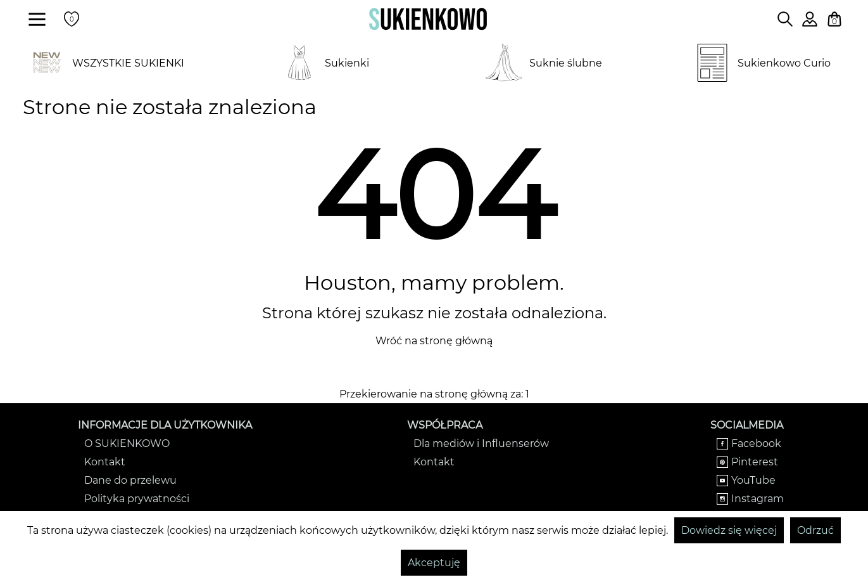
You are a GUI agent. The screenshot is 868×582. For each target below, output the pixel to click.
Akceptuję (434, 563)
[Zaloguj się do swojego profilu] (809, 23)
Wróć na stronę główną (434, 341)
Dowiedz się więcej (729, 530)
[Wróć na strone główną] (428, 19)
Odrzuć (815, 530)
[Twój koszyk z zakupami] (834, 19)
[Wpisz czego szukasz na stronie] (785, 19)
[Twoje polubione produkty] (71, 19)
